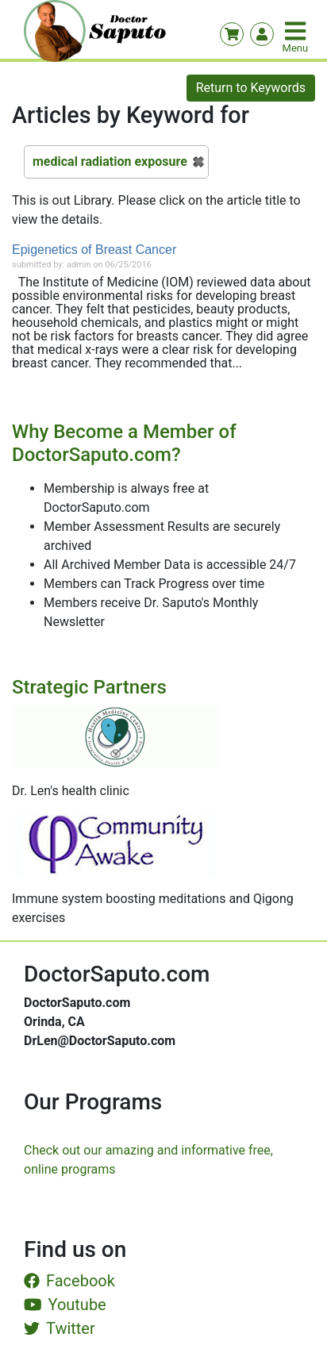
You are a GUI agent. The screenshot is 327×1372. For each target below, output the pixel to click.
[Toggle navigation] (297, 31)
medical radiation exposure (110, 161)
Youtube (65, 1304)
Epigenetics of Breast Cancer (94, 249)
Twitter (59, 1328)
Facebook (69, 1280)
